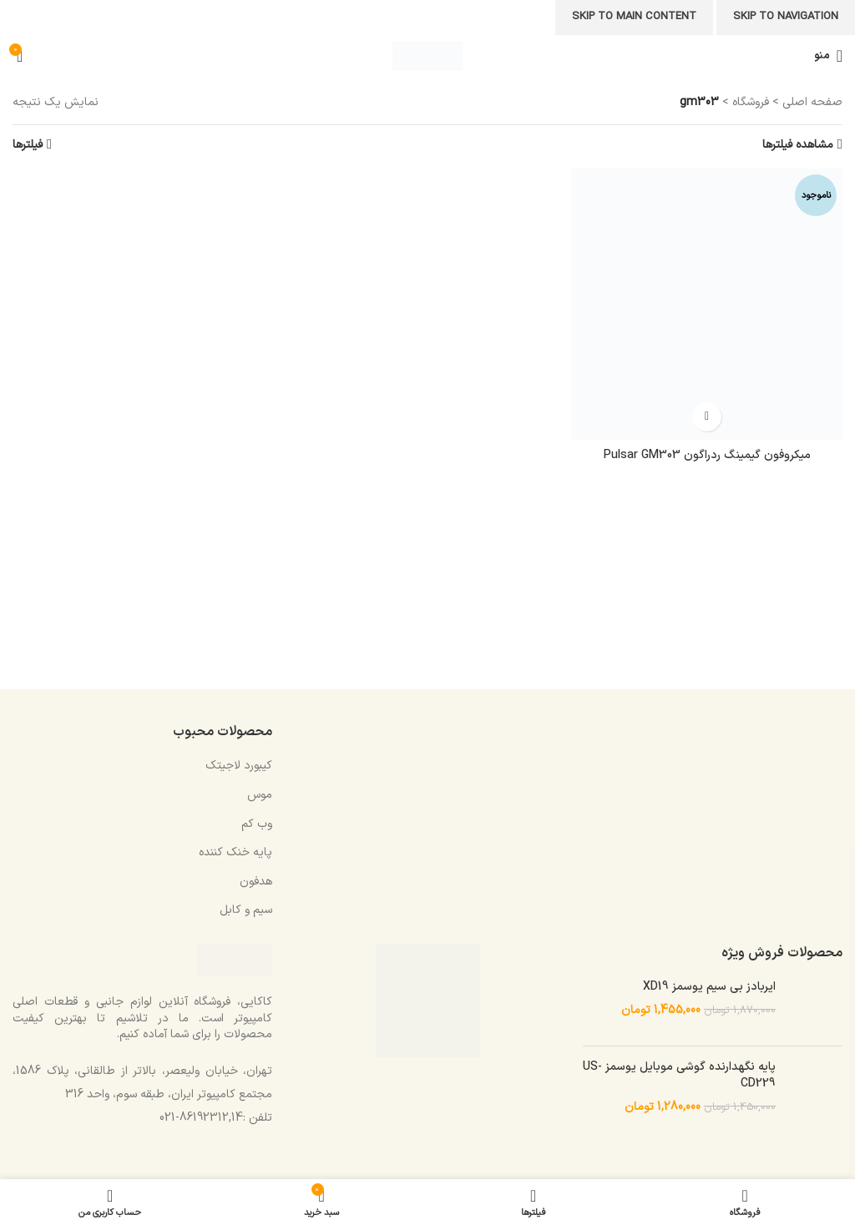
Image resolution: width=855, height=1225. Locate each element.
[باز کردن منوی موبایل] (828, 56)
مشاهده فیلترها (797, 145)
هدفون (256, 881)
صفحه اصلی (812, 102)
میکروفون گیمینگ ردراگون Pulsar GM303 (707, 455)
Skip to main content (634, 16)
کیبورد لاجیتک (238, 765)
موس (259, 795)
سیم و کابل (246, 910)
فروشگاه (750, 102)
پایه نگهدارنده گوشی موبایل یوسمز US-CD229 (679, 1075)
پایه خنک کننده (235, 852)
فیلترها (28, 145)
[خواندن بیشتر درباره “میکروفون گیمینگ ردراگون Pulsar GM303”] (706, 416)
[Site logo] (427, 55)
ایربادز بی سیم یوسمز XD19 (709, 987)
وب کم (256, 824)
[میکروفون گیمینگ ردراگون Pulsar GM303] (706, 304)
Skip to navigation (785, 16)
